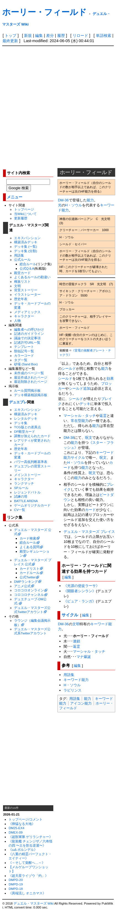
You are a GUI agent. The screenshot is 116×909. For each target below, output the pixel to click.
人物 (17, 320)
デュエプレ (18, 402)
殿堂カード (22, 273)
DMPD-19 (16, 884)
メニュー (14, 197)
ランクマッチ (24, 483)
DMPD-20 (16, 880)
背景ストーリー (25, 290)
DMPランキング (26, 581)
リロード (80, 35)
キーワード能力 (76, 680)
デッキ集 (20, 423)
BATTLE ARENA (26, 501)
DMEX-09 (16, 832)
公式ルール (22, 259)
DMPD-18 (16, 888)
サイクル (78, 457)
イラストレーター (27, 294)
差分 (50, 35)
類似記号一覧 (24, 351)
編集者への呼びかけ (29, 329)
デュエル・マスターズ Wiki (34, 903)
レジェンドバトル (27, 492)
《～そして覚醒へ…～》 (27, 862)
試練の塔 (20, 496)
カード (90, 510)
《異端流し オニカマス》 (27, 893)
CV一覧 (19, 510)
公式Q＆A (27, 268)
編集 (39, 35)
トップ (10, 35)
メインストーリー (27, 475)
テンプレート (24, 346)
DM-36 (63, 200)
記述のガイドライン (29, 333)
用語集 (19, 255)
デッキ (85, 404)
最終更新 (10, 41)
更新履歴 (20, 218)
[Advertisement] (57, 107)
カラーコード (24, 355)
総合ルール (28, 264)
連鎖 (76, 641)
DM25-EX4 (16, 828)
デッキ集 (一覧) (25, 246)
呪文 (88, 437)
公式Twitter (28, 577)
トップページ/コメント (26, 819)
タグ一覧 (20, 360)
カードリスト (29, 568)
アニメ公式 (22, 586)
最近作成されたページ (30, 377)
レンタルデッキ (25, 418)
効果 (110, 378)
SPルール (21, 488)
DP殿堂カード (24, 431)
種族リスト (22, 281)
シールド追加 (79, 388)
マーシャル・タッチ (80, 416)
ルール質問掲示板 (27, 390)
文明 (17, 286)
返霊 (103, 416)
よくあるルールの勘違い (32, 277)
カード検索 (28, 538)
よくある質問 (29, 547)
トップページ (24, 209)
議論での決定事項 (27, 338)
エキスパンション (27, 238)
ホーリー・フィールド (44, 12)
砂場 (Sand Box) (26, 364)
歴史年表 (20, 299)
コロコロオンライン (29, 590)
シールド (69, 368)
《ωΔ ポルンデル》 (23, 849)
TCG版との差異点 (27, 427)
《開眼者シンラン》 (80, 591)
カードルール (29, 572)
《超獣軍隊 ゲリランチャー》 (30, 837)
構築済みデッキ (25, 242)
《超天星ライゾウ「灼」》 (28, 875)
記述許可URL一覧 (27, 342)
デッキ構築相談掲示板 (30, 395)
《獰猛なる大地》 (22, 824)
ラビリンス (72, 690)
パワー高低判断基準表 (30, 462)
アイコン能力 (81, 703)
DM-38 (69, 437)
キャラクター (24, 316)
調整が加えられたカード (32, 436)
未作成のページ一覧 (29, 373)
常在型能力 (80, 421)
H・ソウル (73, 205)
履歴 (61, 35)
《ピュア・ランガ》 (80, 601)
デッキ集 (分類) (25, 251)
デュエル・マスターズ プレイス (89, 532)
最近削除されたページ (30, 381)
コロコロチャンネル (29, 594)
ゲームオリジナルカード (32, 505)
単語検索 (103, 35)
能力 (90, 200)
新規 (28, 35)
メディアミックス (27, 312)
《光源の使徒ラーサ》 (81, 586)
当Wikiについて (25, 214)
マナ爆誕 (84, 657)
